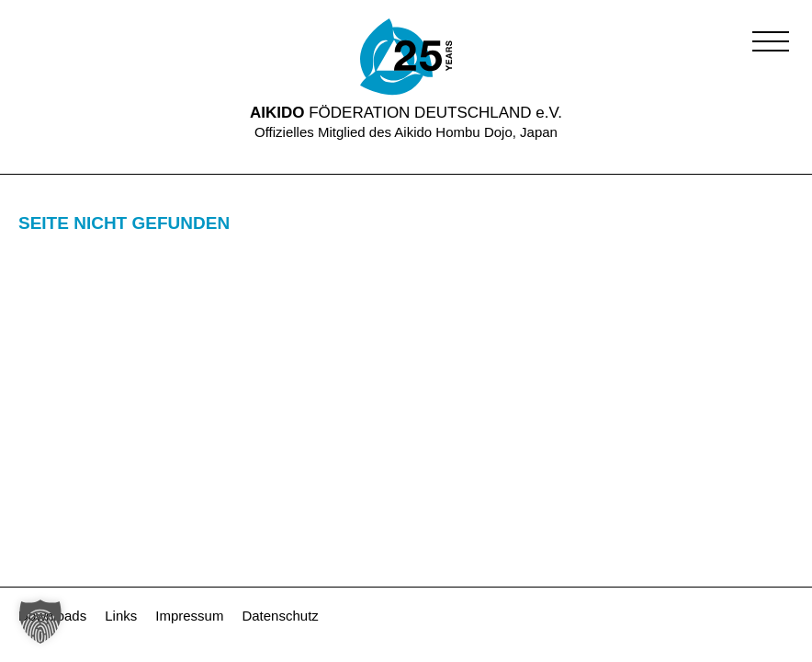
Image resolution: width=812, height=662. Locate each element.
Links (121, 615)
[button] (771, 41)
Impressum (189, 615)
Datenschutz (280, 615)
